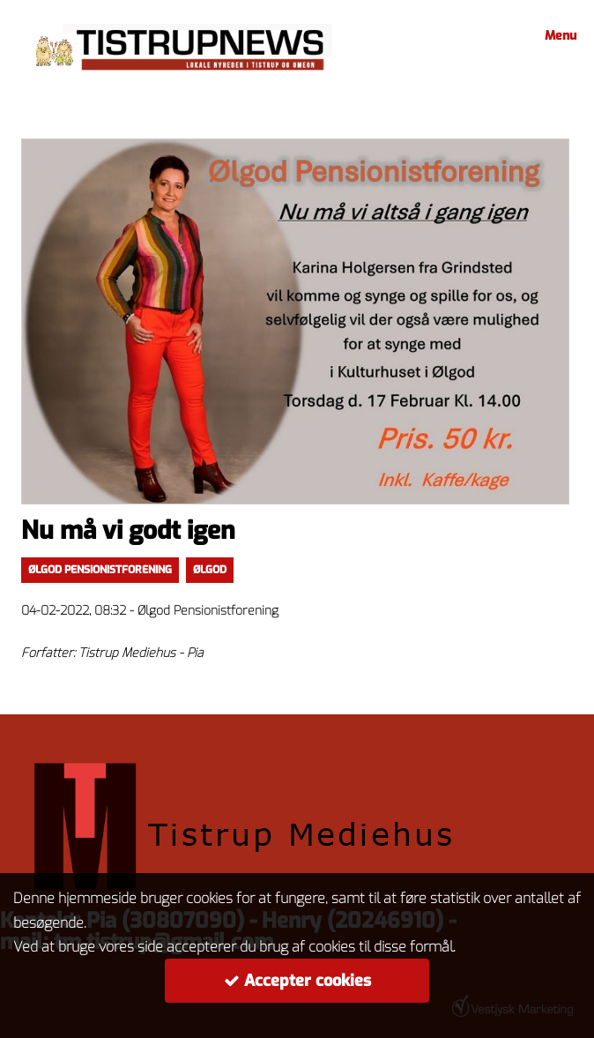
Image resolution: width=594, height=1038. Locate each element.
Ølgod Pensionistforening (100, 570)
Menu (558, 35)
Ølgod (209, 570)
